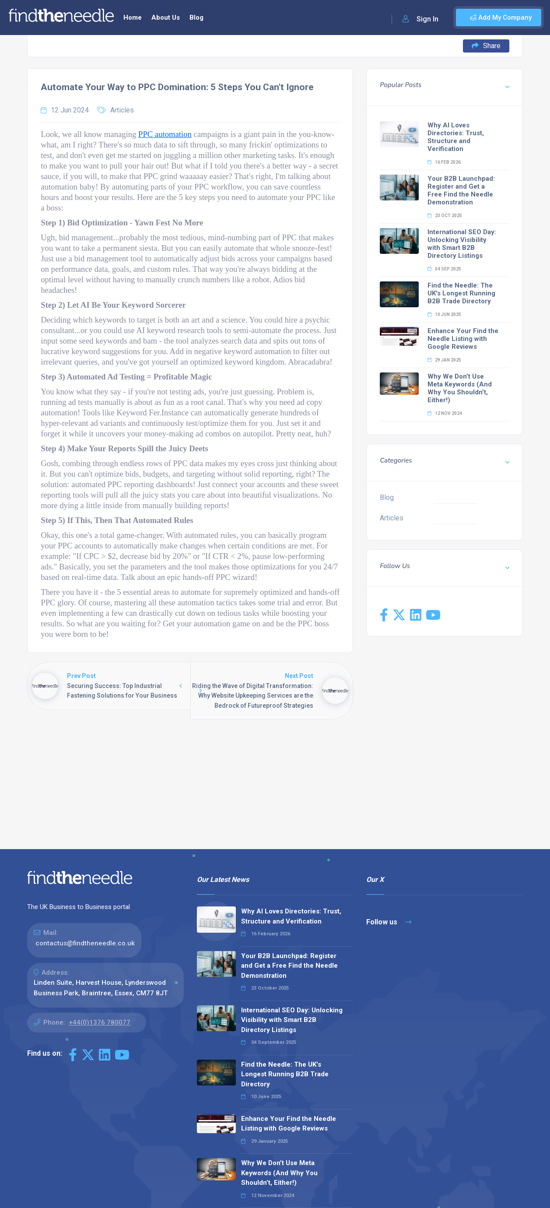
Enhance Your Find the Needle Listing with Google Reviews (462, 339)
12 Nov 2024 (444, 413)
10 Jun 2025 (444, 314)
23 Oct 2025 (444, 215)
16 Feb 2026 (444, 162)
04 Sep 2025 (444, 269)
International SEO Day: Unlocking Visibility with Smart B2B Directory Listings (461, 244)
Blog (196, 17)
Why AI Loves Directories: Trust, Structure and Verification (455, 137)
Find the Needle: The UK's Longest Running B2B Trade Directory (461, 293)
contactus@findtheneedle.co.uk (85, 943)
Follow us (388, 922)
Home (132, 17)
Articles (122, 110)
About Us (165, 17)
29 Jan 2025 (444, 360)
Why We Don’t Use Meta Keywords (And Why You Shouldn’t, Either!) (459, 388)
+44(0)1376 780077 (99, 1022)
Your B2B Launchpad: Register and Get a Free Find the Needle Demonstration (461, 190)
